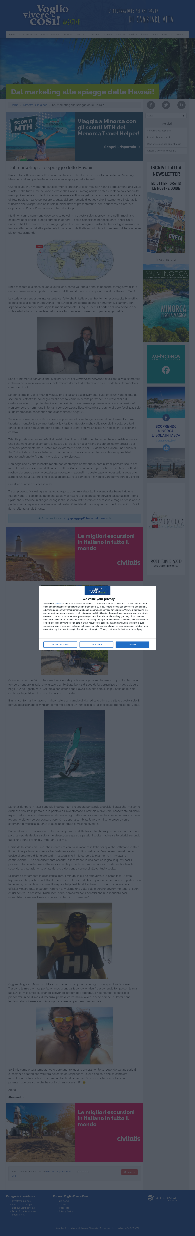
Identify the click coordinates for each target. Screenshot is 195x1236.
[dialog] (97, 618)
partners (59, 603)
